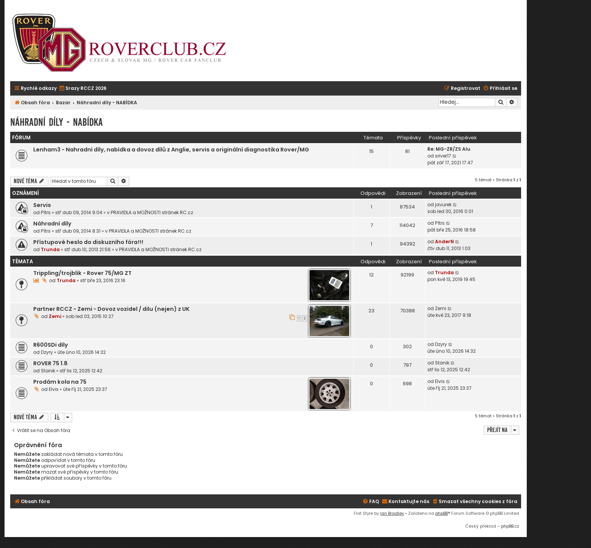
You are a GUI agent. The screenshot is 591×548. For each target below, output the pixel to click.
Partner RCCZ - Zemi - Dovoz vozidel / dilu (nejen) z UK (111, 309)
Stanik (48, 370)
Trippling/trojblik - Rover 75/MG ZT (82, 273)
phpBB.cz (510, 526)
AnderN (444, 241)
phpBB (441, 513)
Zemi (55, 316)
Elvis (54, 389)
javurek (443, 204)
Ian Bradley (392, 513)
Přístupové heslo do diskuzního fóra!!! (88, 242)
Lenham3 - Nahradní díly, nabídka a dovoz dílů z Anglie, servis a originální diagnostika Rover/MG (171, 149)
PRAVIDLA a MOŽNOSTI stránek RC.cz (152, 212)
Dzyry (47, 352)
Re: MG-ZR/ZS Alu (448, 149)
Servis (42, 205)
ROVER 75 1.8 (50, 363)
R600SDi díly (50, 345)
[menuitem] (83, 88)
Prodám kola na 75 (60, 382)
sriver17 (443, 156)
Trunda (50, 249)
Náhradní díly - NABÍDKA (56, 122)
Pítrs (46, 212)
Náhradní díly (52, 223)
